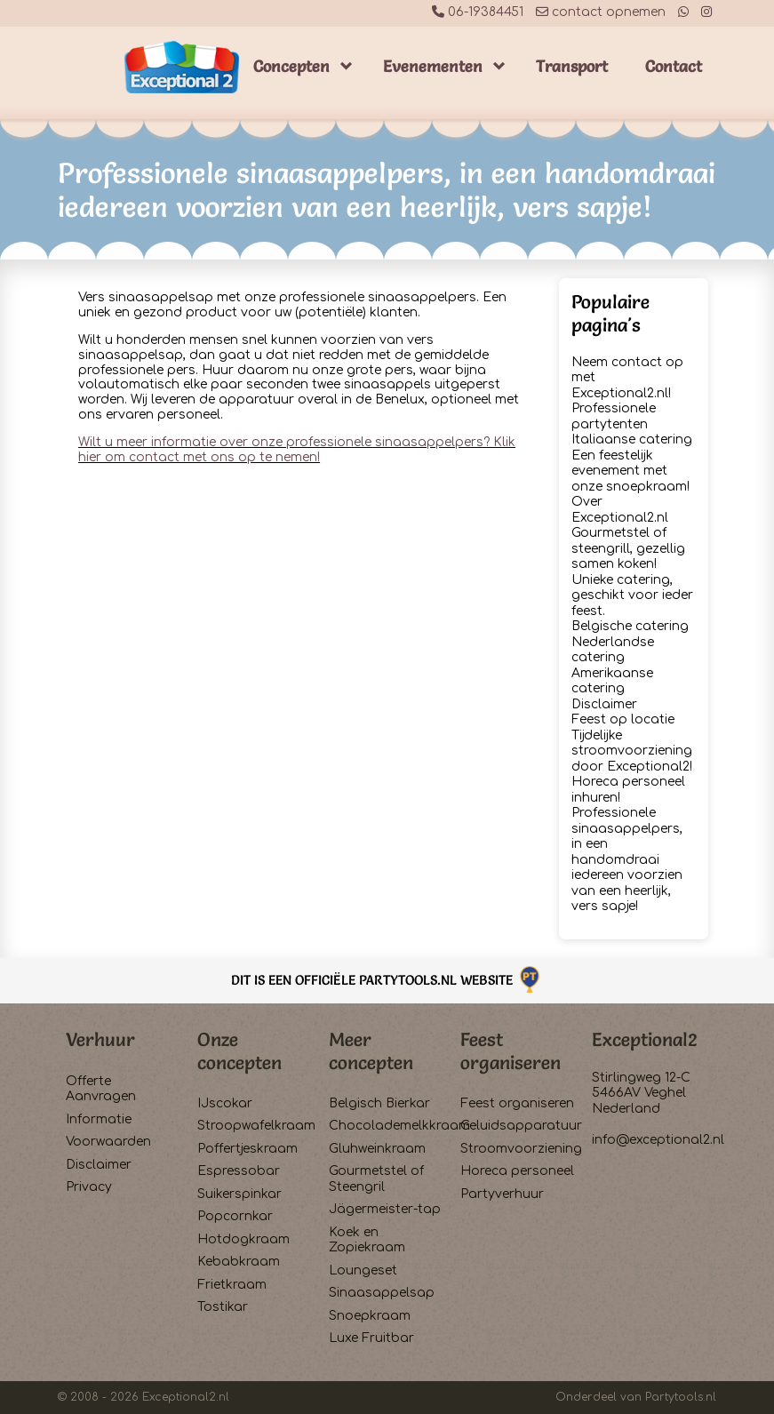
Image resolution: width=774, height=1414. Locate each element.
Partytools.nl (680, 1397)
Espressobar (238, 1171)
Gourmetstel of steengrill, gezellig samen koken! (628, 548)
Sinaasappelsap (382, 1292)
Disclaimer (604, 704)
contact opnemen (601, 12)
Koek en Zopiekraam (367, 1240)
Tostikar (222, 1307)
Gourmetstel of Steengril (376, 1179)
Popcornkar (235, 1216)
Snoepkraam (370, 1315)
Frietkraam (232, 1284)
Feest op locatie (622, 719)
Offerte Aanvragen (101, 1089)
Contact (673, 66)
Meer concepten (371, 1050)
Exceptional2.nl (185, 1397)
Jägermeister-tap (385, 1209)
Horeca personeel (517, 1171)
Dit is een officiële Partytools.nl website (387, 979)
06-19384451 (477, 12)
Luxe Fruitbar (371, 1338)
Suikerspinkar (239, 1194)
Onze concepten (239, 1050)
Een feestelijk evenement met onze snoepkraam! (630, 471)
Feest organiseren (510, 1050)
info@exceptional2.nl (658, 1139)
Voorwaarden (108, 1141)
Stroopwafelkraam (255, 1125)
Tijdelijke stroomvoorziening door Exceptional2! (631, 751)
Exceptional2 (645, 1039)
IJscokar (224, 1103)
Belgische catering (630, 626)
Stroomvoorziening (518, 1148)
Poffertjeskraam (247, 1148)
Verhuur (100, 1039)
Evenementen (433, 66)
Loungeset (363, 1270)
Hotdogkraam (243, 1239)
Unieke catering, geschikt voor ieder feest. (632, 595)
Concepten (291, 66)
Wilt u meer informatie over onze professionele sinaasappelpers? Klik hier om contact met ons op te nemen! (296, 449)
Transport (572, 66)
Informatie (99, 1119)
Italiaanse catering (631, 439)
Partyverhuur (502, 1194)
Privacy (89, 1187)
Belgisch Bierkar (379, 1103)
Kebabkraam (238, 1261)
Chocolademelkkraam (387, 1125)
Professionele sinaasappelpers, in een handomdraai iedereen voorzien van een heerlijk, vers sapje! (626, 859)
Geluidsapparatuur (518, 1125)
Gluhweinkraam (377, 1148)
